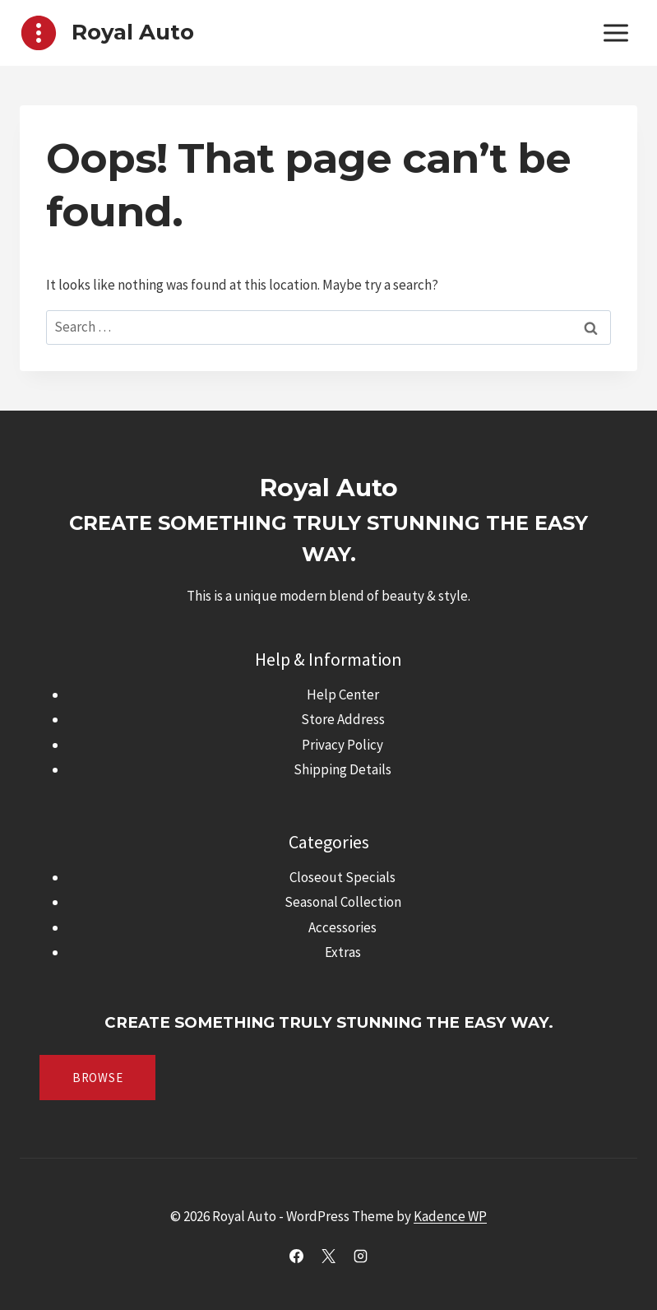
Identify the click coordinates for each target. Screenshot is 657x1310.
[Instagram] (361, 1256)
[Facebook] (296, 1256)
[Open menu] (615, 32)
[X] (329, 1256)
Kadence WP (450, 1216)
